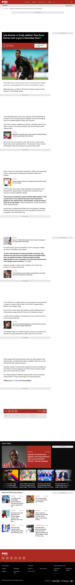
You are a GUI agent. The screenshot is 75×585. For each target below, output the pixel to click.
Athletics (34, 2)
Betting (49, 2)
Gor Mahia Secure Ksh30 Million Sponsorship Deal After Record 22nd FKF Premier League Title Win (17, 502)
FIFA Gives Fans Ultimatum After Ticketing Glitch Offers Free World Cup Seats (17, 530)
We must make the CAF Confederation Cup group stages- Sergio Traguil (62, 485)
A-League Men (31, 415)
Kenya (24, 415)
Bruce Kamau (9, 415)
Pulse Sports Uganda (69, 569)
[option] (10, 479)
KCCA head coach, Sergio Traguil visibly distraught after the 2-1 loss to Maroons (10, 485)
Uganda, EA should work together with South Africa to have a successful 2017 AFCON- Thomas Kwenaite (39, 457)
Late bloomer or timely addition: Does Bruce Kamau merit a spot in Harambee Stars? (25, 8)
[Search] (71, 2)
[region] (37, 479)
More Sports (42, 2)
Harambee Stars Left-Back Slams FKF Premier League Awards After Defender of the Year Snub (17, 517)
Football (27, 2)
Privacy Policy (43, 568)
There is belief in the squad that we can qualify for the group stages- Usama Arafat (28, 485)
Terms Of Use (31, 571)
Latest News (5, 5)
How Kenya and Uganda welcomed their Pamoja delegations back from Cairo (45, 485)
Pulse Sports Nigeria (57, 569)
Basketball (16, 568)
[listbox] (37, 479)
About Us (30, 568)
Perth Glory (17, 415)
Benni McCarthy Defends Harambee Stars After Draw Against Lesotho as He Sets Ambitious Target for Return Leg (41, 532)
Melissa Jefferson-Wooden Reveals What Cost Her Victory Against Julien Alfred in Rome (41, 516)
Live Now (70, 5)
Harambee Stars (39, 525)
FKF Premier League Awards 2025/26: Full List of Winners (41, 500)
